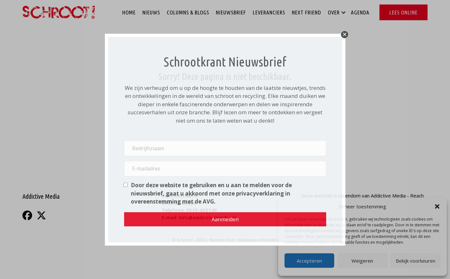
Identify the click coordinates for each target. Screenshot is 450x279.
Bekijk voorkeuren (415, 260)
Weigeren (362, 260)
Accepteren (309, 260)
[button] (437, 206)
